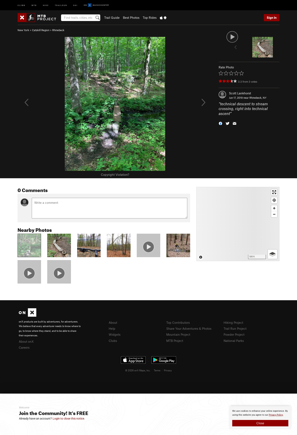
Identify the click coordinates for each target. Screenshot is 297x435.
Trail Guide (112, 17)
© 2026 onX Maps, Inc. (137, 370)
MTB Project (174, 340)
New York (23, 30)
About (113, 322)
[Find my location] (274, 200)
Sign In (272, 17)
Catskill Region (40, 30)
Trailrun (61, 5)
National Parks (234, 340)
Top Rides (150, 17)
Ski (75, 5)
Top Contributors (178, 322)
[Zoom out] (274, 214)
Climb (21, 5)
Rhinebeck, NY (257, 97)
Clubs (113, 340)
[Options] (272, 254)
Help (112, 328)
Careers (24, 347)
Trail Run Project (235, 328)
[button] (220, 123)
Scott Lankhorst (240, 93)
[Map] (238, 224)
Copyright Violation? (115, 174)
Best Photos (131, 17)
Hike (46, 5)
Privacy (168, 370)
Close (260, 423)
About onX (26, 341)
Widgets (114, 334)
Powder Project (234, 334)
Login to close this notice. (69, 418)
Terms (157, 370)
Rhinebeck (58, 30)
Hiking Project (233, 322)
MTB (34, 5)
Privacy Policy (276, 415)
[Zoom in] (274, 208)
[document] (260, 417)
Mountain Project (178, 334)
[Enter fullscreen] (274, 192)
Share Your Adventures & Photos (188, 328)
